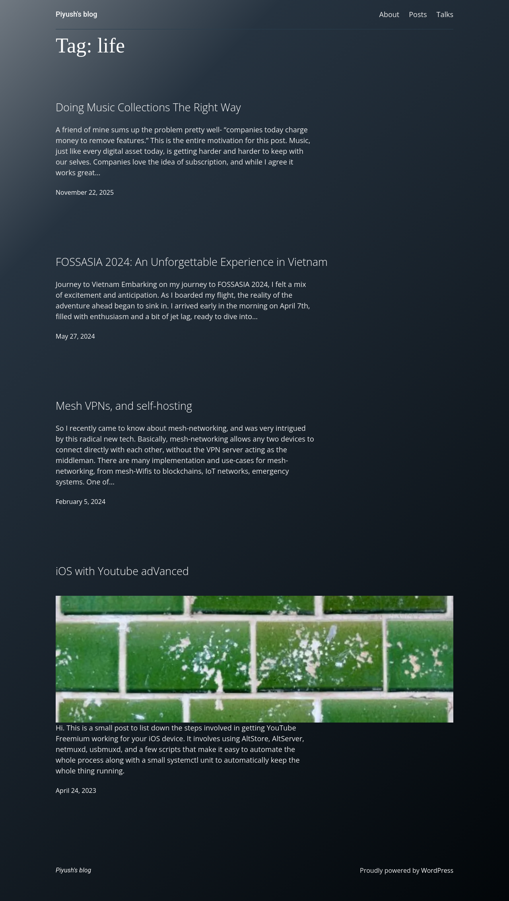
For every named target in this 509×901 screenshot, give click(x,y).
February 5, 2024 (80, 501)
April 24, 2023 (76, 790)
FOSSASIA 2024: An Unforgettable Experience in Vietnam (192, 261)
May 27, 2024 (75, 336)
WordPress (437, 870)
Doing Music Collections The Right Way (148, 107)
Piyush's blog (76, 14)
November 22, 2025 (85, 192)
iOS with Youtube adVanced (122, 571)
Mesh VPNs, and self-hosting (124, 405)
